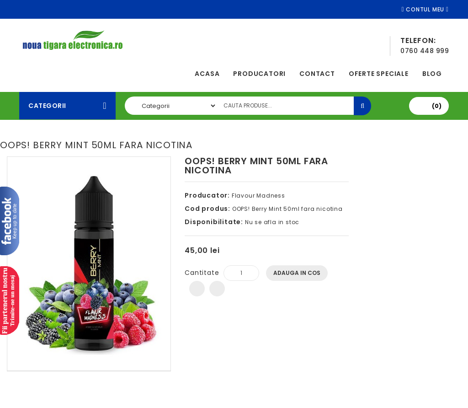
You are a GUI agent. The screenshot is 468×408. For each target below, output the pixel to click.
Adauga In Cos (296, 273)
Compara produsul (217, 288)
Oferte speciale (379, 73)
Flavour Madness (258, 195)
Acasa (207, 73)
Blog (432, 73)
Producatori (259, 73)
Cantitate (202, 272)
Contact (317, 73)
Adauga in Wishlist (197, 288)
